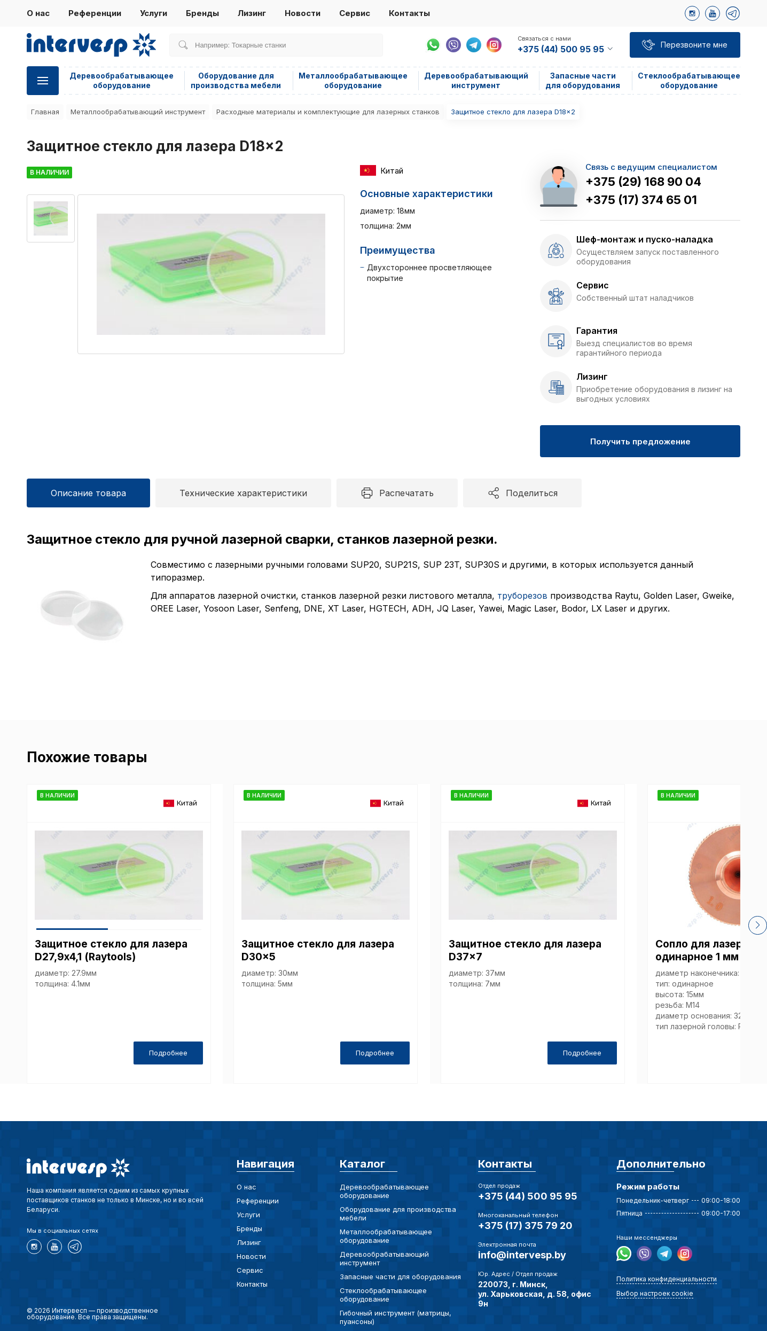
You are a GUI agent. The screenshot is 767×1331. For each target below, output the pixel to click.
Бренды (202, 13)
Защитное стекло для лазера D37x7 (525, 950)
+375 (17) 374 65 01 (641, 200)
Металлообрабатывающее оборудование (353, 80)
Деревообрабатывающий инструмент (476, 80)
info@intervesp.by (522, 1254)
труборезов (522, 595)
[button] (757, 925)
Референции (94, 13)
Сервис (354, 13)
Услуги (153, 13)
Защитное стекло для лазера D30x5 (317, 950)
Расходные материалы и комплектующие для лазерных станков (328, 111)
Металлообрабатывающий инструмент (138, 111)
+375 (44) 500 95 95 (527, 1196)
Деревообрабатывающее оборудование (121, 80)
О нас (38, 13)
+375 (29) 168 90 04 (643, 182)
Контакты (409, 13)
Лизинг (252, 13)
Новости (302, 13)
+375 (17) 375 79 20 (525, 1225)
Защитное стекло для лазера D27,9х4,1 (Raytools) (111, 950)
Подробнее (168, 1052)
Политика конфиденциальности (666, 1279)
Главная (45, 111)
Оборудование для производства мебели (236, 80)
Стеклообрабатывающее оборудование (689, 80)
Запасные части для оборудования (582, 80)
